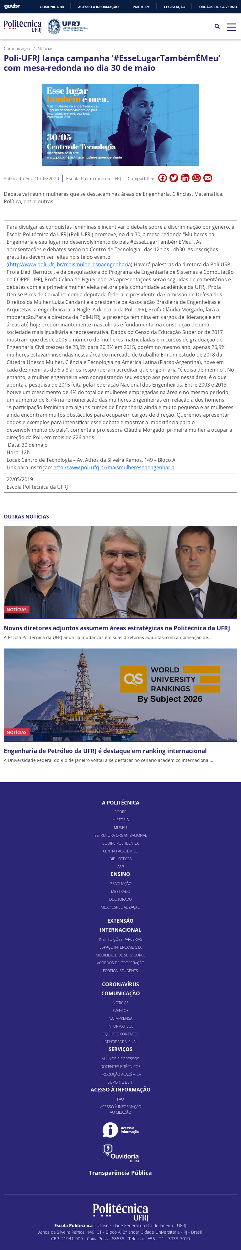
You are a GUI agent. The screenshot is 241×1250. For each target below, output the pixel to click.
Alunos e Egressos (120, 1047)
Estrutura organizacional (120, 824)
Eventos (120, 999)
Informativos (121, 1015)
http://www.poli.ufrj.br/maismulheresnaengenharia (113, 467)
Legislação (174, 7)
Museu (120, 816)
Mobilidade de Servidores (121, 943)
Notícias (121, 991)
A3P (120, 855)
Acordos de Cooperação (120, 951)
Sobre (120, 800)
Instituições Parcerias (120, 927)
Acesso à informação (98, 7)
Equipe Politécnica (120, 832)
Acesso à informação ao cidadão (120, 1098)
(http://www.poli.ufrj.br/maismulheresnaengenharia (69, 264)
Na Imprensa (120, 1007)
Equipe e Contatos (121, 1022)
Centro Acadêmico (120, 839)
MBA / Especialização (120, 895)
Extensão (120, 909)
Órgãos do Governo (218, 7)
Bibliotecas (121, 847)
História (121, 808)
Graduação (120, 872)
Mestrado (120, 880)
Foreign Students (120, 959)
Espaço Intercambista (120, 935)
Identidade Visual (120, 1030)
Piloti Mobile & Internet (136, 1242)
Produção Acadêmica (120, 1063)
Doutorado (120, 888)
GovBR (12, 6)
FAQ (120, 1088)
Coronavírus (120, 972)
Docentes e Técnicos (120, 1055)
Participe (141, 7)
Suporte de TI (120, 1071)
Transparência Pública (120, 1161)
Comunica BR (52, 7)
